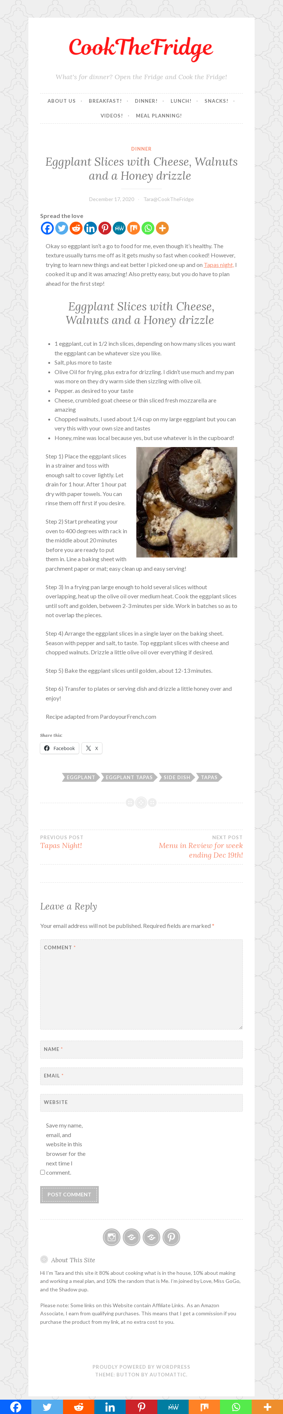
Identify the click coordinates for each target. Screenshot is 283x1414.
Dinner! (146, 101)
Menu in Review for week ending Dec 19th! (192, 846)
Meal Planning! (159, 116)
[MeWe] (119, 228)
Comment (60, 947)
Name (53, 1049)
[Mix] (133, 228)
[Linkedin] (90, 228)
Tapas (209, 777)
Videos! (112, 116)
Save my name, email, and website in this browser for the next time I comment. (65, 1149)
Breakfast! (105, 101)
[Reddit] (76, 228)
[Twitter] (61, 228)
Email (54, 1076)
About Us (62, 101)
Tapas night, (219, 264)
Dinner (141, 149)
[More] (162, 228)
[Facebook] (47, 228)
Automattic (168, 1375)
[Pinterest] (104, 228)
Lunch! (181, 101)
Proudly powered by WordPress (141, 1367)
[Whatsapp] (148, 228)
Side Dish (177, 777)
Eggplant (81, 777)
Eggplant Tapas (129, 777)
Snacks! (216, 101)
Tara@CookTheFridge (168, 199)
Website (56, 1102)
